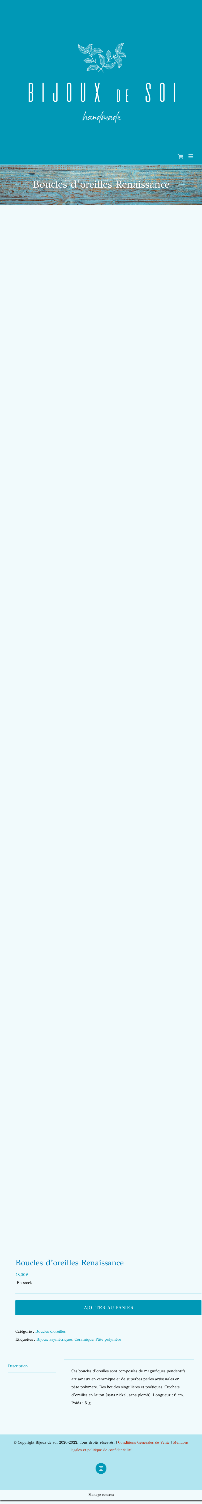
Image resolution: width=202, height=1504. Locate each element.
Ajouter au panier (109, 1308)
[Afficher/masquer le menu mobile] (191, 156)
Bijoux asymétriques (54, 1339)
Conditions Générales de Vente (144, 1442)
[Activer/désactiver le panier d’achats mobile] (180, 156)
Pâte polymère (108, 1339)
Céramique (84, 1339)
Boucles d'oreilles (50, 1331)
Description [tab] (18, 1365)
